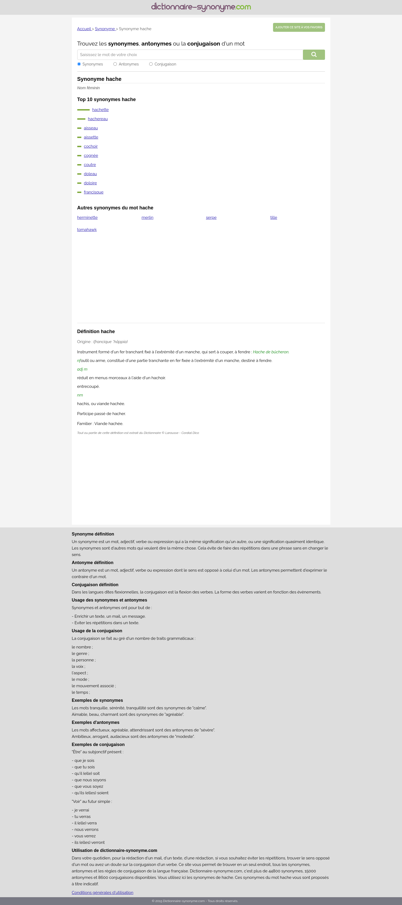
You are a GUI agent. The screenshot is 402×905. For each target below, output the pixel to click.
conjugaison (203, 43)
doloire (90, 183)
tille (273, 217)
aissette (91, 137)
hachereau (98, 118)
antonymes (156, 43)
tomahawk (87, 229)
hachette (100, 109)
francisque (94, 192)
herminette (87, 217)
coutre (90, 164)
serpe (211, 217)
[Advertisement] (201, 281)
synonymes (123, 43)
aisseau (91, 128)
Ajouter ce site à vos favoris (298, 27)
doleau (90, 173)
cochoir (91, 146)
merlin (147, 217)
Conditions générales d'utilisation (103, 892)
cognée (91, 155)
